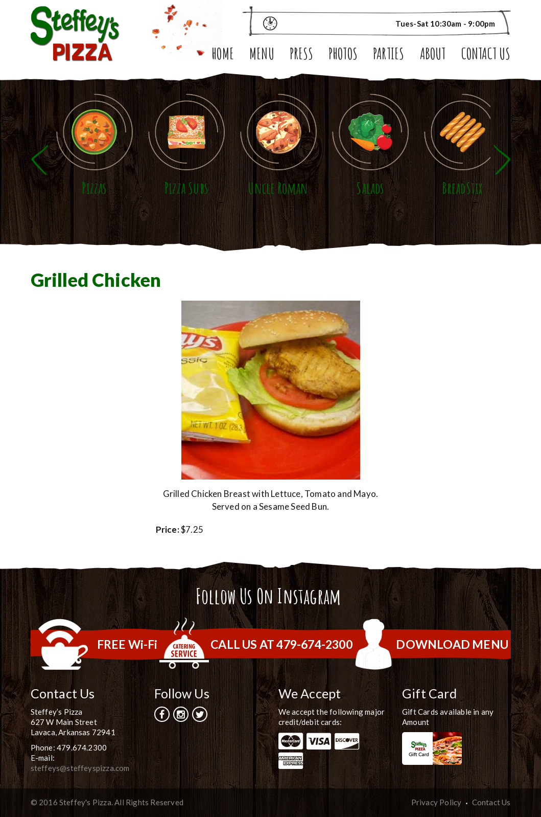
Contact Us (486, 55)
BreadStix (462, 187)
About (433, 55)
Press (301, 55)
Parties (388, 55)
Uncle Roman (278, 187)
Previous (39, 159)
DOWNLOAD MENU (452, 644)
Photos (343, 55)
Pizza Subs (186, 187)
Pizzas (94, 187)
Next (502, 159)
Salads (370, 187)
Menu (261, 55)
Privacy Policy (436, 802)
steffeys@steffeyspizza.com (80, 768)
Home (222, 55)
